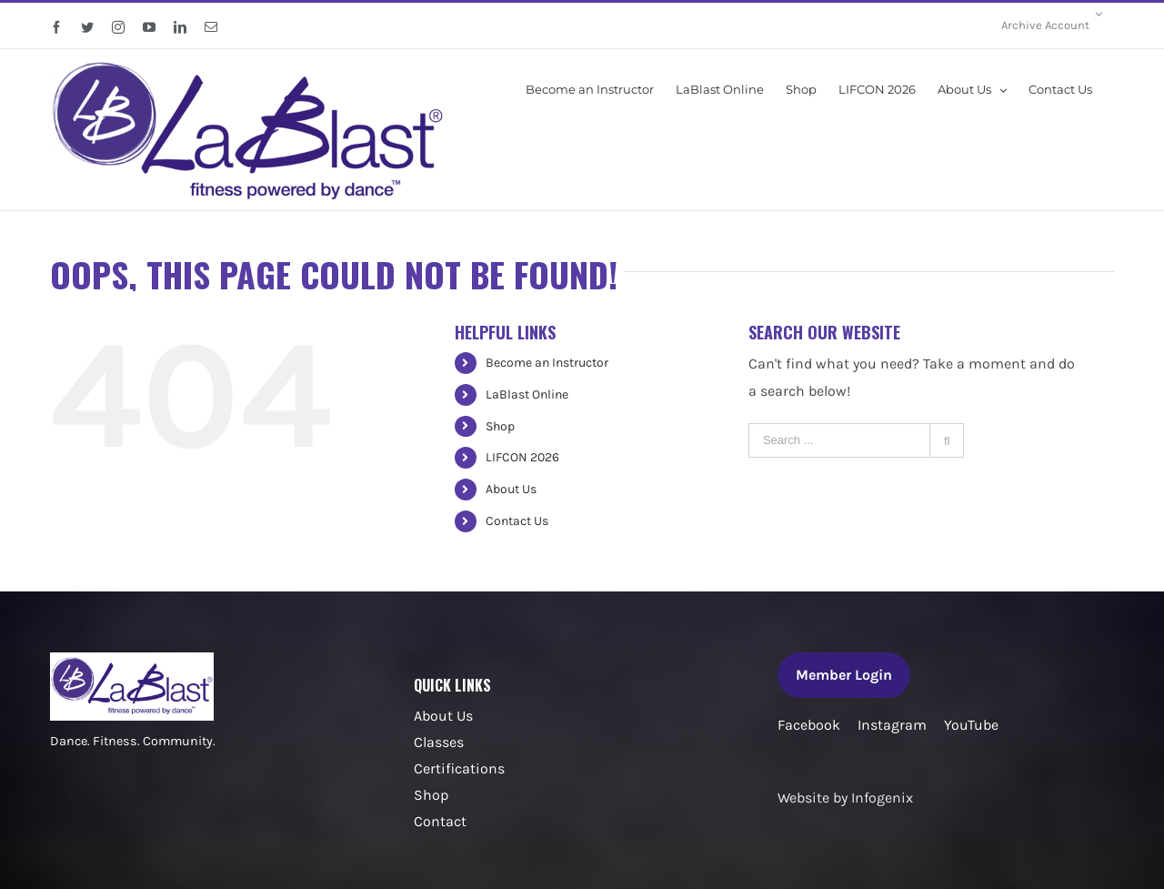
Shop (500, 426)
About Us (511, 489)
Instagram (892, 724)
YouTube (971, 724)
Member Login (844, 674)
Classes (439, 742)
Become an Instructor (547, 362)
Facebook (809, 724)
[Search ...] (838, 440)
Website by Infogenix (845, 797)
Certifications (459, 768)
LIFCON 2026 (522, 457)
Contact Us (517, 521)
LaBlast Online (527, 394)
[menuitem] (1051, 25)
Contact (440, 821)
